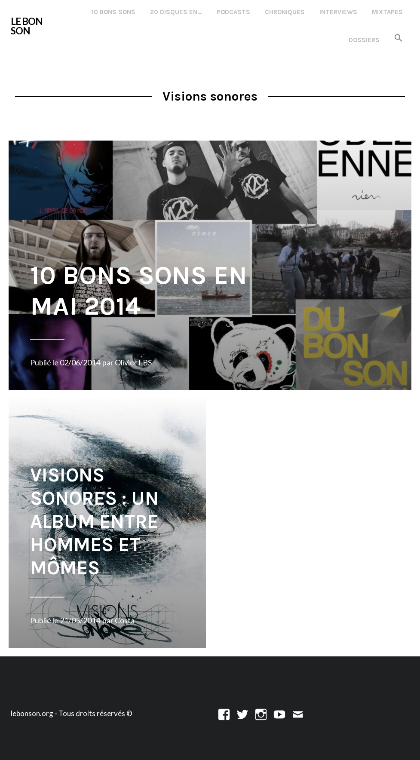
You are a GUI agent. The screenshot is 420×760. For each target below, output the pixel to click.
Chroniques (285, 12)
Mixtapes (387, 12)
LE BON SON (27, 26)
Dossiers (364, 40)
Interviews (338, 12)
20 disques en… (176, 12)
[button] (398, 38)
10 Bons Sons (113, 12)
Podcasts (233, 12)
